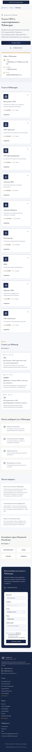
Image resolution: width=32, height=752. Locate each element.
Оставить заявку (16, 43)
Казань (3, 713)
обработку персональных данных (14, 634)
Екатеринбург (5, 711)
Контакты (3, 729)
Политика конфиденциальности (9, 734)
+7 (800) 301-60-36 (16, 48)
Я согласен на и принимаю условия (16, 635)
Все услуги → (4, 696)
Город (7, 616)
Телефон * (9, 602)
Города (11, 8)
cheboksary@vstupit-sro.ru (14, 75)
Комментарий (9, 623)
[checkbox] (7, 633)
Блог (2, 731)
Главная (5, 8)
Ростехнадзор (5, 693)
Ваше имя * (9, 595)
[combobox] (16, 612)
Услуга (8, 609)
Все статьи (5, 348)
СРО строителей (5, 684)
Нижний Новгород (6, 716)
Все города (5, 544)
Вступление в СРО (6, 681)
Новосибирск (4, 709)
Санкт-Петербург (5, 706)
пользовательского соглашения (16, 637)
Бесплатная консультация (16, 2)
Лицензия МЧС (5, 689)
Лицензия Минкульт (6, 691)
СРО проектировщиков (7, 686)
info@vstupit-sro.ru (7, 671)
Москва (3, 704)
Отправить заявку (16, 641)
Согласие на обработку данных (9, 736)
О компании (4, 726)
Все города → (4, 718)
